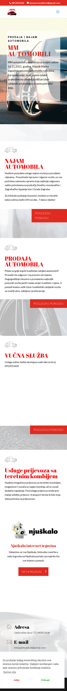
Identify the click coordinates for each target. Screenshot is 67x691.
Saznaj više (9, 672)
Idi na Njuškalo (32, 571)
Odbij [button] (17, 680)
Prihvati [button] (45, 680)
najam (31, 37)
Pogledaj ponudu (43, 215)
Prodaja (15, 37)
